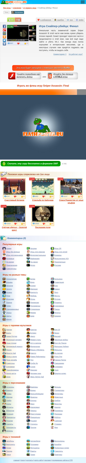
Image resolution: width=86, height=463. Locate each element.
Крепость (32, 292)
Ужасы (7, 312)
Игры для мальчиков (12, 255)
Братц (6, 333)
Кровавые (8, 258)
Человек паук (34, 373)
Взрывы (7, 282)
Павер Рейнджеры (36, 356)
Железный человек (12, 339)
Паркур (7, 302)
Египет (31, 285)
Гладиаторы (57, 390)
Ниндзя (55, 407)
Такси (6, 454)
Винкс (55, 333)
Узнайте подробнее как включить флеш (28, 75)
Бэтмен (31, 333)
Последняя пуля (42, 216)
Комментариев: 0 (60, 54)
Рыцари (32, 420)
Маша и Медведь (35, 349)
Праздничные (58, 262)
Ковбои (55, 400)
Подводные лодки (60, 447)
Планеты (56, 302)
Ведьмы (56, 387)
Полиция (7, 414)
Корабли (56, 444)
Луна (6, 295)
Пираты (31, 410)
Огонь (31, 299)
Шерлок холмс (58, 373)
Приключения (9, 265)
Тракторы (56, 454)
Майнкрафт (33, 258)
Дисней (55, 336)
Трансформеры (10, 370)
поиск (23, 460)
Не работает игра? (76, 54)
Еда (54, 285)
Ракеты (31, 451)
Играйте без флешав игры (63, 75)
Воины (31, 390)
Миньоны (56, 349)
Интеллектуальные (36, 255)
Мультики (8, 299)
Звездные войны (59, 339)
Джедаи (7, 397)
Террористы (9, 427)
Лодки (6, 447)
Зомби (6, 400)
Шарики (56, 316)
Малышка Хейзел (60, 346)
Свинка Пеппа (58, 360)
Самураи (56, 420)
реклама (47, 460)
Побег (6, 305)
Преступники (34, 414)
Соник (31, 366)
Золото (7, 289)
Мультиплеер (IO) (60, 258)
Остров (55, 299)
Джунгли (7, 285)
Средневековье (10, 309)
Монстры (56, 403)
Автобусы (8, 441)
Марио (7, 349)
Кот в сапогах (34, 343)
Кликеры (56, 255)
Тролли (31, 427)
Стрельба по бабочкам (42, 189)
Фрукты (56, 312)
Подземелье (33, 305)
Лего (54, 292)
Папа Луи (56, 356)
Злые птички (9, 343)
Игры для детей (59, 251)
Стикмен (56, 424)
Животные (57, 397)
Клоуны (31, 400)
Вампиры (32, 387)
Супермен (57, 366)
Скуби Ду (32, 363)
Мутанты (7, 407)
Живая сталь (34, 339)
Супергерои (33, 309)
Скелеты (7, 424)
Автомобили (33, 441)
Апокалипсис (9, 279)
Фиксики (32, 370)
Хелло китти (9, 373)
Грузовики (32, 444)
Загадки (32, 248)
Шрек (6, 376)
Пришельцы (33, 417)
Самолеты (57, 451)
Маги (30, 403)
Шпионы (7, 430)
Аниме (6, 248)
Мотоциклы (33, 447)
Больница (56, 279)
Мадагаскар (33, 346)
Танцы (55, 309)
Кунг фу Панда (58, 343)
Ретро (31, 265)
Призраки (56, 414)
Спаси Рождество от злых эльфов (71, 191)
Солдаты (32, 424)
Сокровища (57, 305)
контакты (29, 460)
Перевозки (33, 302)
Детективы (57, 393)
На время (8, 262)
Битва (31, 279)
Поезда (7, 451)
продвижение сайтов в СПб (62, 460)
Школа (7, 319)
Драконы (32, 397)
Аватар (7, 329)
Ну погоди (57, 353)
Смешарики (57, 363)
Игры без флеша (11, 251)
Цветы (6, 316)
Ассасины (17, 12)
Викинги (7, 390)
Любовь (32, 295)
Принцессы (8, 417)
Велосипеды (58, 441)
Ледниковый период (12, 346)
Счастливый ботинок (14, 189)
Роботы (56, 417)
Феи (54, 427)
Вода (30, 282)
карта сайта (38, 460)
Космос (7, 292)
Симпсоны (8, 363)
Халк (54, 370)
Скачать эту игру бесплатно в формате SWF (32, 163)
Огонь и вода (9, 356)
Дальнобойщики (35, 393)
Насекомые (33, 407)
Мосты (55, 295)
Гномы (6, 393)
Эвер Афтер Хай (35, 376)
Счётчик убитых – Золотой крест (14, 218)
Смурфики (8, 366)
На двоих (32, 262)
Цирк (30, 316)
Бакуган (32, 329)
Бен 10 (55, 329)
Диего (31, 336)
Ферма (31, 312)
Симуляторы (9, 268)
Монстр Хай (9, 353)
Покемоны (57, 410)
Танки (31, 454)
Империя (32, 289)
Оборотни (8, 410)
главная (16, 460)
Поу (30, 360)
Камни (55, 289)
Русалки (7, 420)
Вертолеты (8, 444)
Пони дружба (9, 360)
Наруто (31, 353)
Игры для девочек (36, 251)
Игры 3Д (56, 248)
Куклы (6, 403)
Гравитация (57, 282)
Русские (56, 265)
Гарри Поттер (9, 336)
